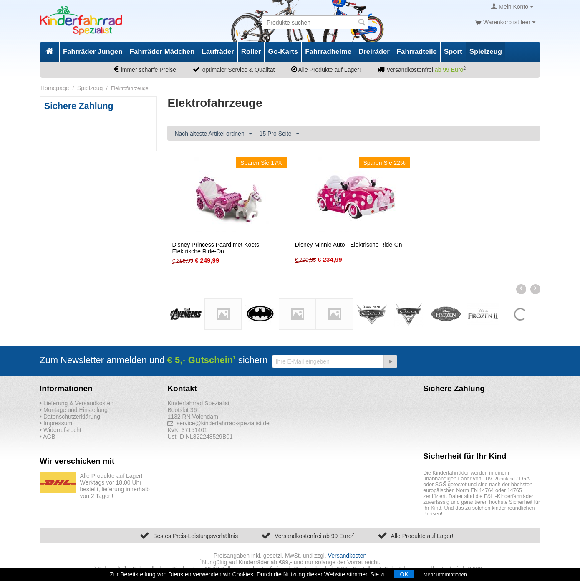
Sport (453, 52)
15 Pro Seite (279, 134)
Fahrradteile (417, 52)
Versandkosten (347, 555)
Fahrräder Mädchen (162, 52)
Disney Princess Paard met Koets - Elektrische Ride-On (217, 248)
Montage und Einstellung (74, 410)
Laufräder (218, 52)
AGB (47, 436)
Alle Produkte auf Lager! (422, 536)
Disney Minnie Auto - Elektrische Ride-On (348, 244)
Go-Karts (283, 52)
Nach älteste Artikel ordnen (213, 134)
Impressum (56, 423)
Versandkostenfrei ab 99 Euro (314, 536)
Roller (251, 52)
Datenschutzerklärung (70, 416)
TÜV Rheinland (499, 478)
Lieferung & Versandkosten (76, 403)
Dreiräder (374, 52)
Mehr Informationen (445, 575)
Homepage (54, 88)
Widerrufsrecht (60, 430)
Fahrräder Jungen (93, 52)
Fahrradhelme (328, 52)
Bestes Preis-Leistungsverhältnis (195, 536)
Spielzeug (485, 52)
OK (404, 574)
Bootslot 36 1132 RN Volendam (192, 413)
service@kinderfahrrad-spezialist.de (218, 423)
